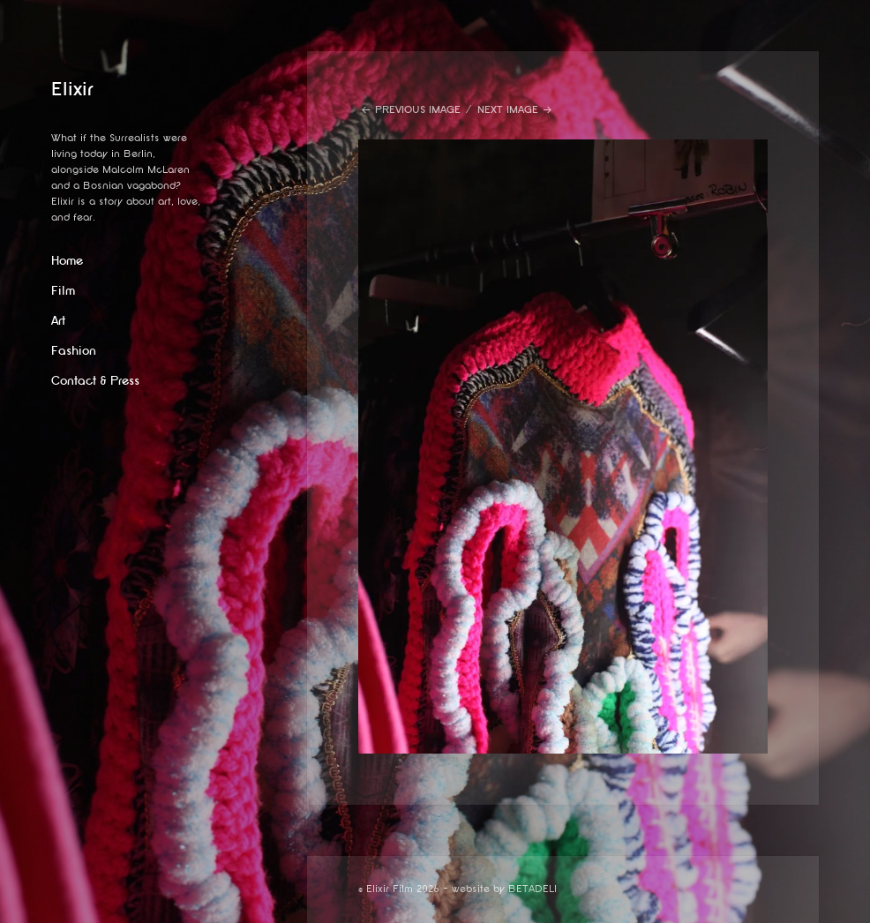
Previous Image (418, 110)
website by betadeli (13, 910)
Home (67, 260)
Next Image (507, 110)
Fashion (73, 350)
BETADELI (532, 889)
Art (58, 320)
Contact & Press (95, 380)
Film (63, 290)
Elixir (72, 89)
